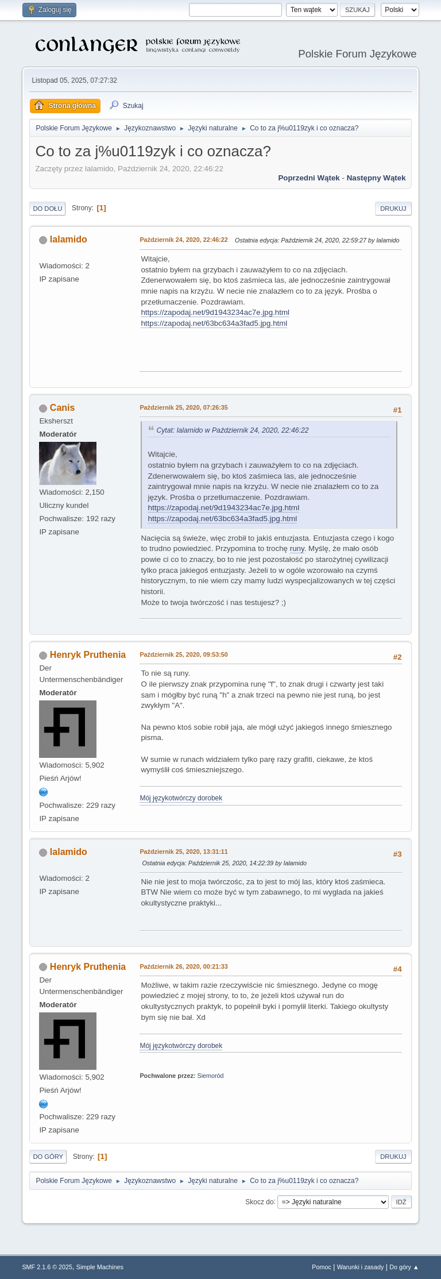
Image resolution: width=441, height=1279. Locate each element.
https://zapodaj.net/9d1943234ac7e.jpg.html (215, 312)
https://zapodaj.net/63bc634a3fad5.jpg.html (214, 323)
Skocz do (259, 1201)
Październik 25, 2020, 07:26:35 (183, 407)
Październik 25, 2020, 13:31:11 (183, 851)
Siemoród (210, 1075)
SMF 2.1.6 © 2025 (47, 1266)
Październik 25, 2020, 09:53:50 (183, 654)
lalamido (68, 239)
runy (297, 548)
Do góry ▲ (404, 1266)
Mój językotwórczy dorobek (181, 798)
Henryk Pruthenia (88, 655)
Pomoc (321, 1266)
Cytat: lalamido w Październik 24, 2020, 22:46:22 (232, 430)
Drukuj (393, 208)
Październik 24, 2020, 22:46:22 (183, 239)
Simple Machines (99, 1266)
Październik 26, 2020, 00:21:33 (183, 966)
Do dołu (47, 208)
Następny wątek (376, 178)
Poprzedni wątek (308, 178)
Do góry (48, 1156)
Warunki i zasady (360, 1266)
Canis (62, 408)
